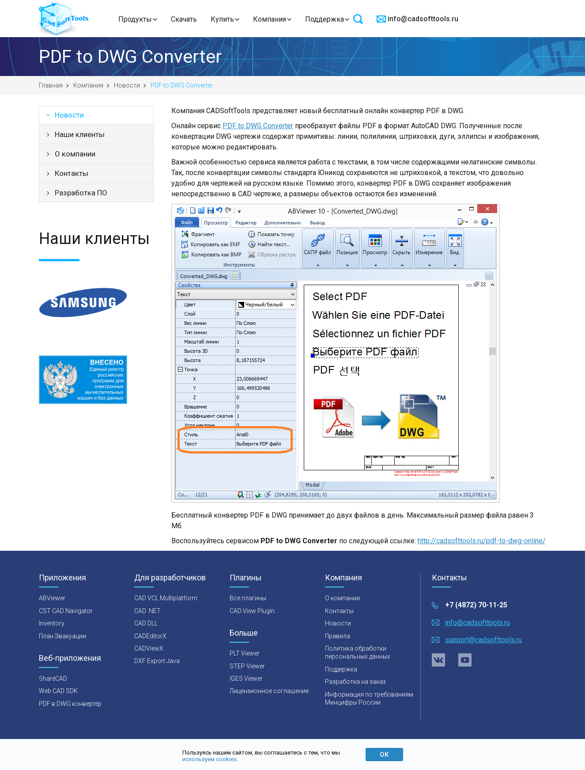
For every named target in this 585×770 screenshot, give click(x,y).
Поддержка (324, 19)
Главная (51, 85)
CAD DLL (146, 623)
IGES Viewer (246, 678)
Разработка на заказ (355, 681)
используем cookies (209, 759)
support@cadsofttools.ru (483, 640)
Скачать (184, 19)
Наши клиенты (80, 134)
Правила (337, 636)
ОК (384, 755)
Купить (222, 19)
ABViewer (52, 598)
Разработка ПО (81, 192)
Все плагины (248, 598)
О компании (75, 153)
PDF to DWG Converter (258, 126)
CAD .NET (147, 610)
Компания (269, 19)
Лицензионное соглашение (269, 690)
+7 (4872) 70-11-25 (476, 605)
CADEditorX (150, 636)
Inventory (51, 623)
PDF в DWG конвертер (70, 703)
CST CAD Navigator (66, 610)
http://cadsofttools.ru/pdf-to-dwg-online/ (482, 541)
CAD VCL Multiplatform (165, 598)
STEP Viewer (247, 666)
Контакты (71, 173)
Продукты (135, 19)
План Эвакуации (62, 636)
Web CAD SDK (58, 690)
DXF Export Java (157, 660)
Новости (127, 85)
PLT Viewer (245, 653)
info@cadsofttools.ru (423, 19)
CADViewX (148, 648)
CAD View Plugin (252, 610)
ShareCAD (53, 678)
